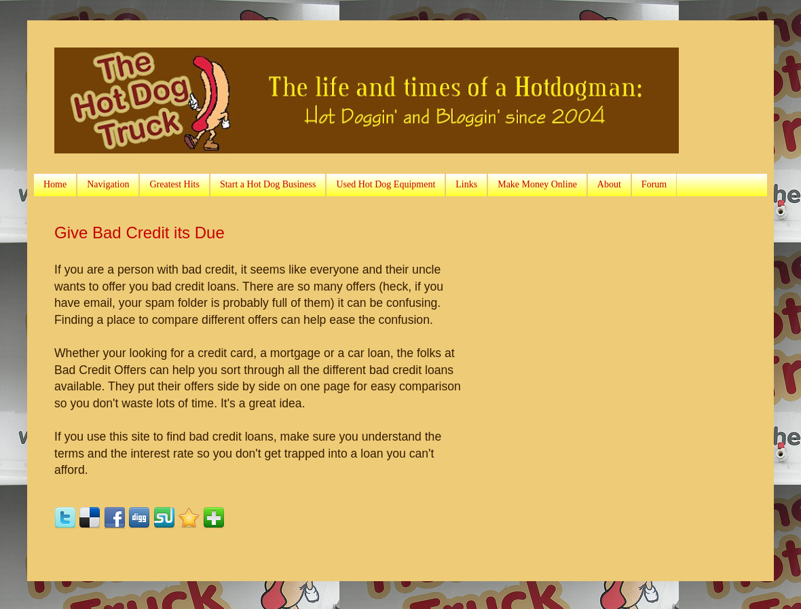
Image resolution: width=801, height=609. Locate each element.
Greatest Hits (174, 184)
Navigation (108, 184)
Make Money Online (537, 184)
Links (466, 184)
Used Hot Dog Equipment (385, 184)
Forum (654, 184)
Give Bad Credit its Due (139, 232)
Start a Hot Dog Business (268, 184)
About (609, 184)
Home (55, 184)
